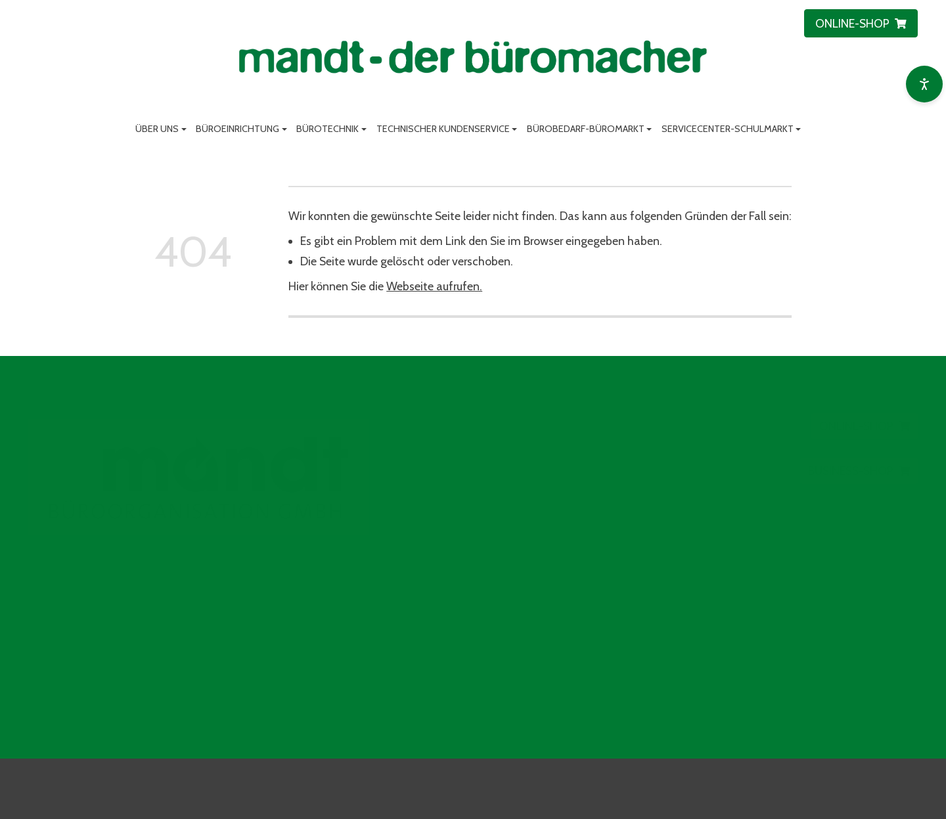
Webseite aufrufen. (434, 286)
